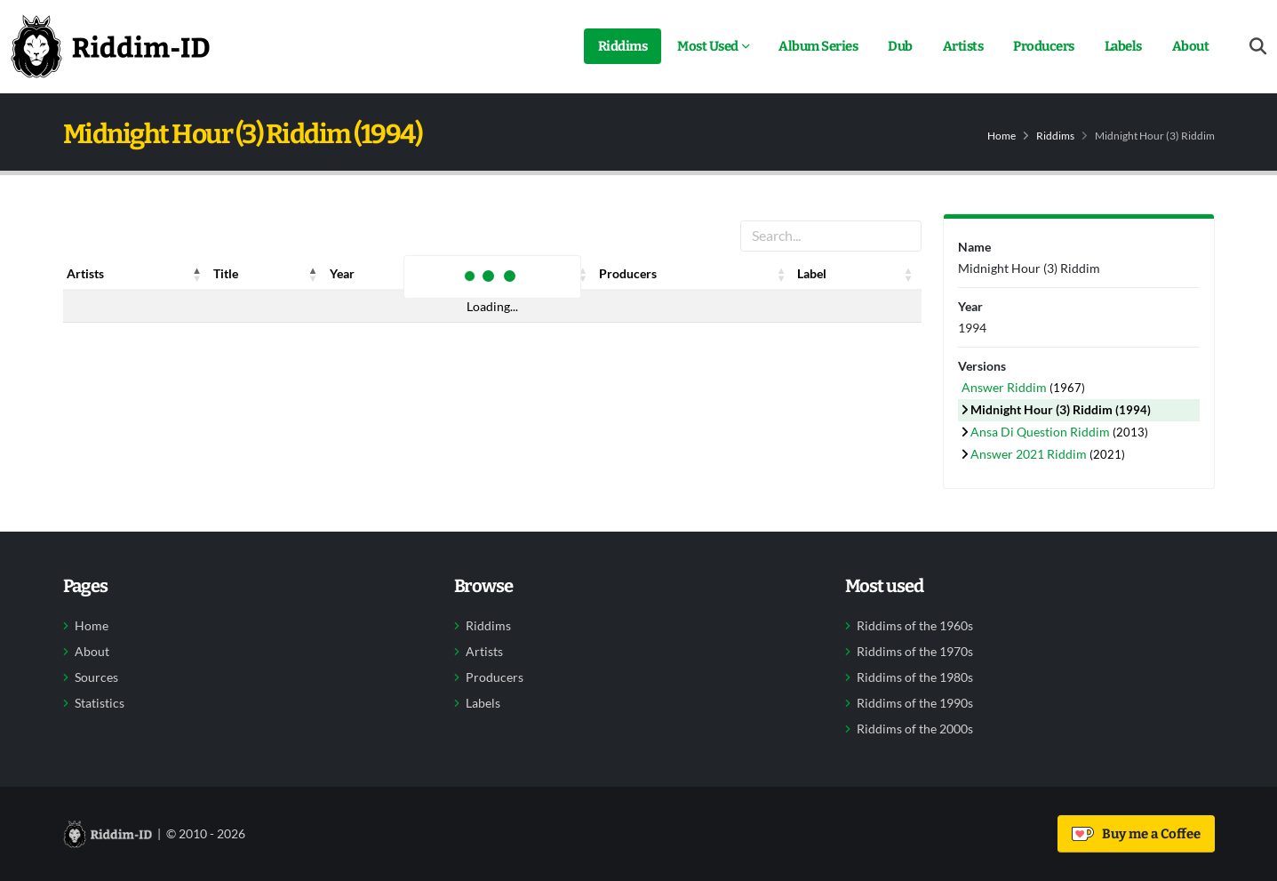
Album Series (818, 46)
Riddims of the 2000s (915, 729)
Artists (963, 46)
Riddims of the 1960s (915, 626)
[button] (197, 274)
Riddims (623, 46)
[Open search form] (1257, 46)
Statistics (99, 703)
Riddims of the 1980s (915, 677)
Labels (1123, 46)
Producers (1043, 46)
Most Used (707, 46)
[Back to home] (110, 46)
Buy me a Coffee (1136, 834)
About (1190, 46)
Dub (900, 46)
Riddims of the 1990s (915, 703)
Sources (96, 677)
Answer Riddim (1006, 387)
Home (1001, 135)
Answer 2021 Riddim (1029, 453)
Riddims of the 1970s (915, 652)
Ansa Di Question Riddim (1041, 431)
